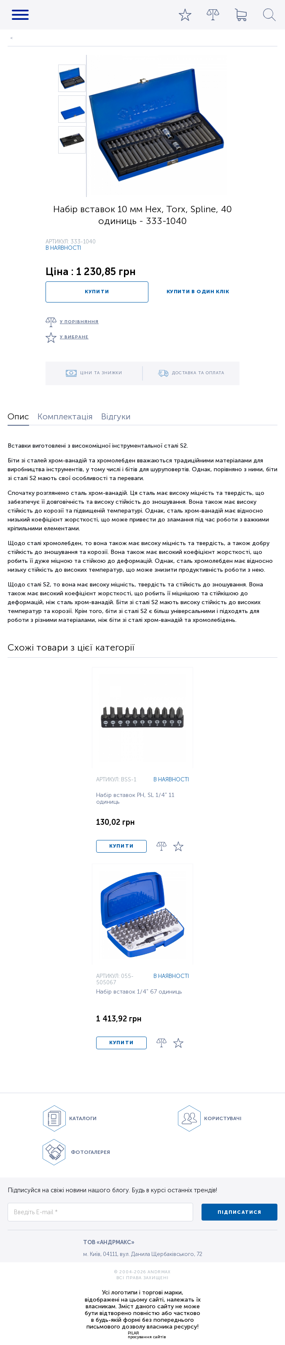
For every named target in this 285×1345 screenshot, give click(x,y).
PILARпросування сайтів (147, 1335)
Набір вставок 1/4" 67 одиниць (139, 991)
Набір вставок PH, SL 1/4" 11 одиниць (135, 798)
